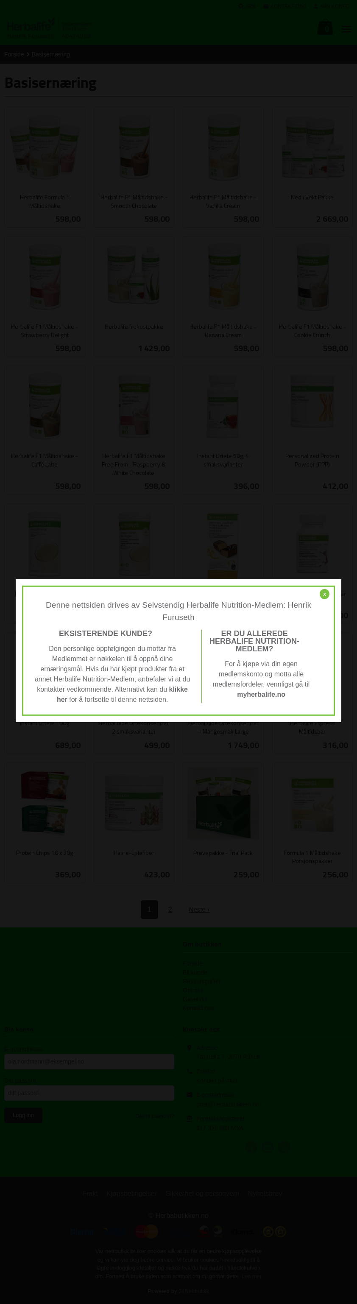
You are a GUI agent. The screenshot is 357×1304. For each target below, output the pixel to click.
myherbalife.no (261, 694)
